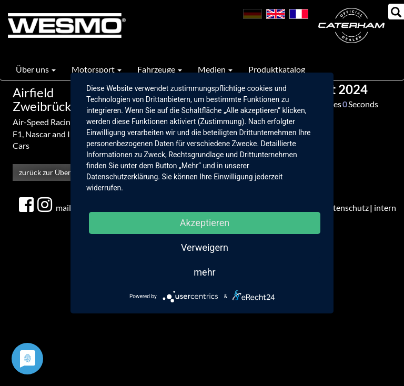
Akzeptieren (205, 222)
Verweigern (204, 247)
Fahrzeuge (159, 69)
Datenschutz (345, 207)
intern (385, 207)
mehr (204, 272)
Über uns (36, 69)
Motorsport (97, 69)
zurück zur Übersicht (53, 172)
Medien (215, 69)
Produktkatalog (276, 69)
